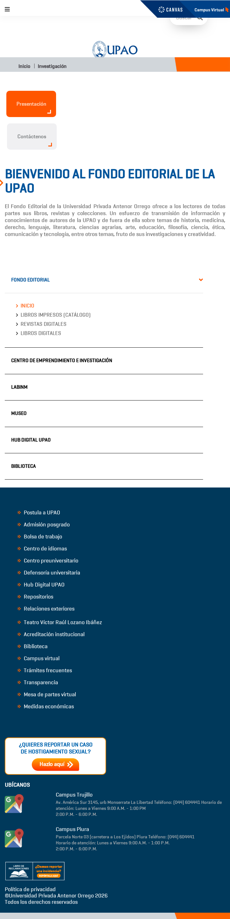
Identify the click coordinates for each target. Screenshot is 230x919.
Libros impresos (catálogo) (56, 315)
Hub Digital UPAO (31, 440)
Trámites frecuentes (44, 670)
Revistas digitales (44, 324)
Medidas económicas (45, 706)
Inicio (23, 66)
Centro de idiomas (42, 548)
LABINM (19, 387)
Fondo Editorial (30, 280)
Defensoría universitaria (48, 572)
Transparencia (37, 682)
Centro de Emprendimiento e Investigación (61, 360)
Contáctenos (34, 139)
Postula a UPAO (38, 512)
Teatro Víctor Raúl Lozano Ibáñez (59, 622)
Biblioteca (23, 466)
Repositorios (35, 596)
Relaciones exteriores (45, 609)
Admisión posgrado (43, 524)
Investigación (52, 66)
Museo (19, 413)
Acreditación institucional (51, 634)
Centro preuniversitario (47, 560)
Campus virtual (38, 658)
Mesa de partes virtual (46, 694)
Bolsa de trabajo (39, 536)
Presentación (33, 107)
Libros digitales (41, 333)
